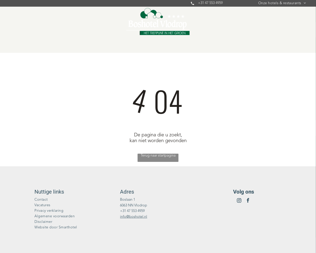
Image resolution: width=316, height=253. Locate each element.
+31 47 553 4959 (210, 3)
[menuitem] (282, 3)
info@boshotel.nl (133, 217)
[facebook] (248, 201)
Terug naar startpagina (158, 155)
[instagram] (239, 201)
